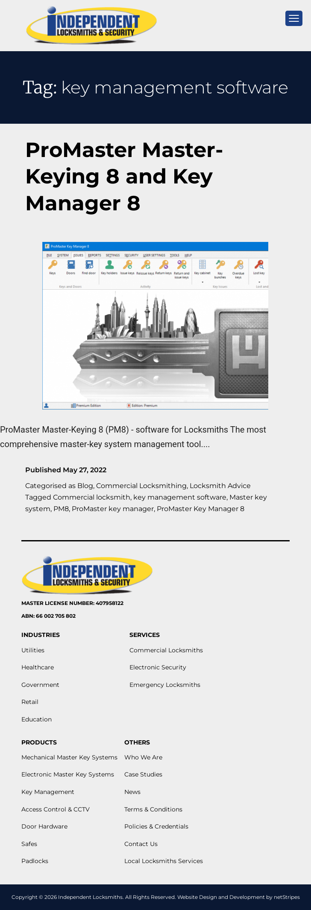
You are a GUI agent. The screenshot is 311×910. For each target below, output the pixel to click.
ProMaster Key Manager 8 (200, 509)
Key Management (47, 792)
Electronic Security (157, 667)
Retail (29, 702)
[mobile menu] (293, 18)
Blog (85, 486)
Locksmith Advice (220, 486)
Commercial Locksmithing (141, 486)
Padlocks (34, 861)
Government (40, 685)
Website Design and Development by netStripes (238, 897)
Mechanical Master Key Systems (69, 757)
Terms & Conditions (153, 809)
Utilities (32, 650)
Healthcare (37, 667)
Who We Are (143, 757)
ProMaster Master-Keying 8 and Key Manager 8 (124, 176)
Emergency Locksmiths (164, 685)
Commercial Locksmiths (166, 650)
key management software (179, 497)
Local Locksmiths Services (163, 861)
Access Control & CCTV (55, 809)
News (132, 792)
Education (36, 719)
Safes (29, 844)
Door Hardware (44, 826)
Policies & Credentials (156, 826)
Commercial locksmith (91, 497)
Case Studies (143, 774)
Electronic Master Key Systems (67, 774)
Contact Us (141, 844)
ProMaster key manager (113, 509)
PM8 (61, 509)
